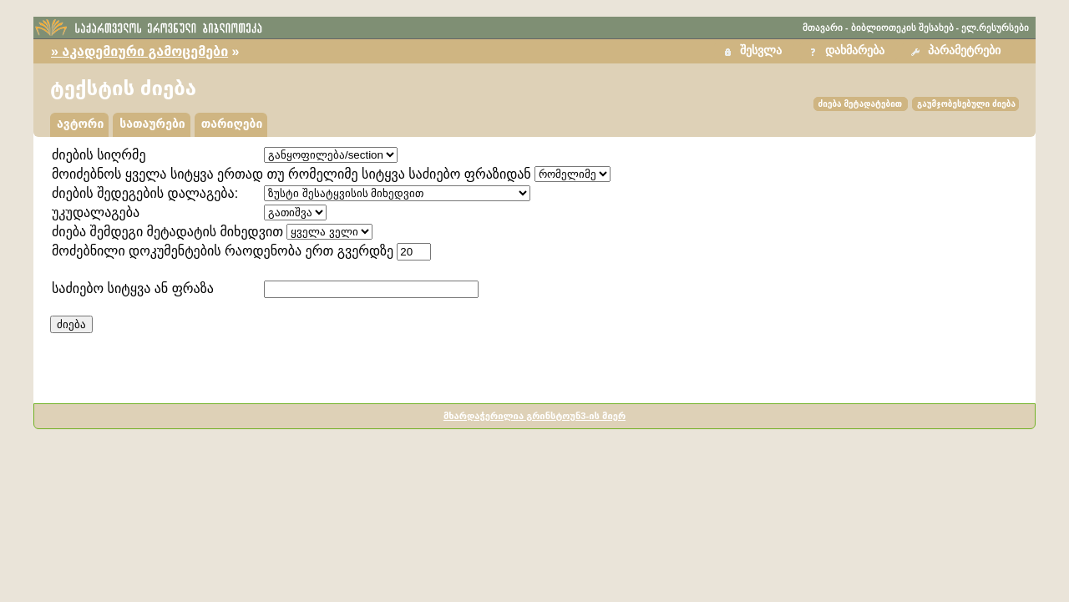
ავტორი (80, 123)
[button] (958, 51)
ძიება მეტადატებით (860, 104)
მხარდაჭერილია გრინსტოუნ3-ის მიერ (534, 416)
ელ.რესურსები (995, 28)
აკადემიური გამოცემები (145, 51)
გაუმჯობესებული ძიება (966, 104)
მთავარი (823, 28)
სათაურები (152, 123)
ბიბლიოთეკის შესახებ (902, 28)
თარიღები (232, 123)
